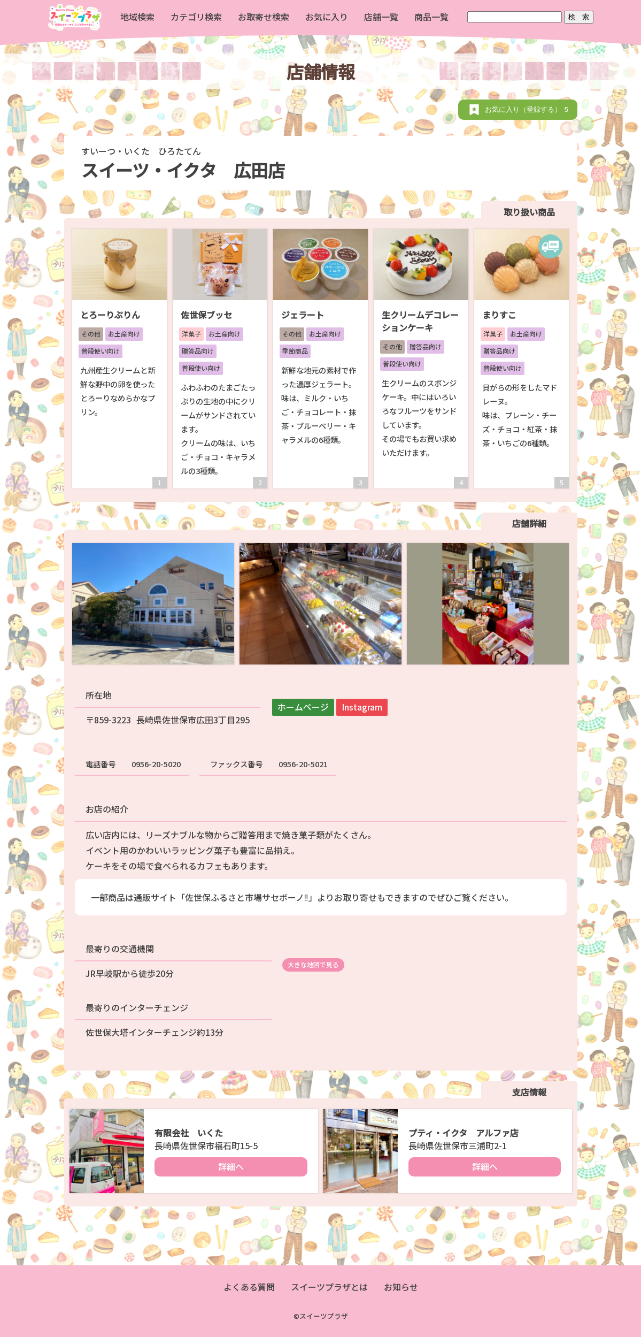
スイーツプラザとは (329, 1286)
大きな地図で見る (313, 964)
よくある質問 (249, 1286)
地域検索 (137, 16)
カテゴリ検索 (196, 16)
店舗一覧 (381, 16)
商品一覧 (431, 16)
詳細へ (231, 1166)
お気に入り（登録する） (528, 109)
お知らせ (401, 1286)
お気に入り (326, 16)
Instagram (362, 706)
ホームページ (303, 706)
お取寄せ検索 (263, 16)
